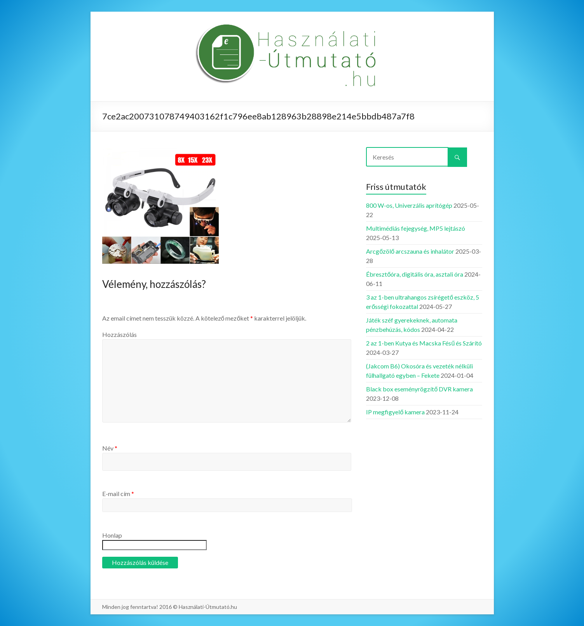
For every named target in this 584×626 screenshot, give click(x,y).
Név (109, 448)
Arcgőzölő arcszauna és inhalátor (410, 251)
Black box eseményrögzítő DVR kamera (419, 389)
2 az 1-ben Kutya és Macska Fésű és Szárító (424, 343)
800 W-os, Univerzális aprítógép (409, 205)
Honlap (112, 535)
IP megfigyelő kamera (395, 412)
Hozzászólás (119, 334)
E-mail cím (118, 493)
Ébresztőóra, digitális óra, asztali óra (414, 274)
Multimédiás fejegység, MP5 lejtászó (415, 228)
